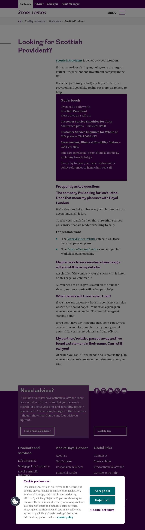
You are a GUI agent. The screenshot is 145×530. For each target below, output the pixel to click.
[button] (15, 501)
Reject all (102, 500)
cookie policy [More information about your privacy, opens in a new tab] (65, 517)
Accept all (102, 491)
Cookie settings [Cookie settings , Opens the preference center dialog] (102, 510)
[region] (70, 500)
